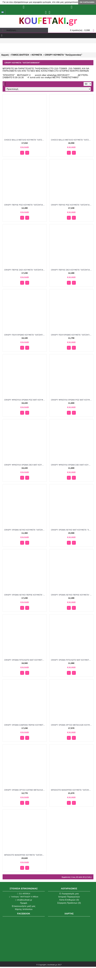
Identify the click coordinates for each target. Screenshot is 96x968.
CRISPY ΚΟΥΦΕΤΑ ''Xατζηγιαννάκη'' (63, 55)
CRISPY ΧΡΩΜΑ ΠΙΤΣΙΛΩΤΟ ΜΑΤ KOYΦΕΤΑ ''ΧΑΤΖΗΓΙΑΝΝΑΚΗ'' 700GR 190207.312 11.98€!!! (72, 660)
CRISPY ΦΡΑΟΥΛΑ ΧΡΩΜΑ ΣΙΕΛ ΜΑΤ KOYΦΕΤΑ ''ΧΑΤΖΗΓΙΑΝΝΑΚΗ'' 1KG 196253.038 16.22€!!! (25, 465)
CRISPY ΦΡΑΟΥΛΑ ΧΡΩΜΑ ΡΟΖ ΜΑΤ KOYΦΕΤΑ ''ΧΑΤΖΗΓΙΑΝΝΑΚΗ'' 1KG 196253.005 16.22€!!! (25, 400)
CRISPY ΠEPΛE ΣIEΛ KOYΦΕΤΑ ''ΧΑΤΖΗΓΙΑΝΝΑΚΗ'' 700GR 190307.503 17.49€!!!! (72, 270)
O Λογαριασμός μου (69, 894)
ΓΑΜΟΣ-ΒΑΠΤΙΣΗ (20, 55)
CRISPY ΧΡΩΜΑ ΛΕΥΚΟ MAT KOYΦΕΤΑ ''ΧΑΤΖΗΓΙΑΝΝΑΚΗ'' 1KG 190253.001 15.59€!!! (72, 530)
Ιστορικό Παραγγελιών (69, 897)
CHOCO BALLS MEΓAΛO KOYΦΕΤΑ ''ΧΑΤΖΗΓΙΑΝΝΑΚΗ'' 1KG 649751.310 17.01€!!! (25, 140)
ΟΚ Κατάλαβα (87, 2)
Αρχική (5, 55)
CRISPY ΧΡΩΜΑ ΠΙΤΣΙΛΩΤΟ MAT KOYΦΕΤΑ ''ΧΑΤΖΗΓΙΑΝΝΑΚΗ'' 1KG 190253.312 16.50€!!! (25, 660)
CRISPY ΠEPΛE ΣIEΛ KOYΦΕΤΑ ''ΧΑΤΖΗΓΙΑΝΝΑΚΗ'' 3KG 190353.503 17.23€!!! (25, 270)
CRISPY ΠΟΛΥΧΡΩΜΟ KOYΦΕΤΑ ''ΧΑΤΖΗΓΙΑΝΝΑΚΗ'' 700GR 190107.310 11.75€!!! (72, 335)
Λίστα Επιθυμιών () (69, 900)
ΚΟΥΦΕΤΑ (37, 55)
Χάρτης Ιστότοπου (24, 909)
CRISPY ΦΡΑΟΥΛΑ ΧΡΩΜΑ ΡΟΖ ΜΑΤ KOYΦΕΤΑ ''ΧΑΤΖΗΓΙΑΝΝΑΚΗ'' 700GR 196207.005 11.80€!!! (72, 400)
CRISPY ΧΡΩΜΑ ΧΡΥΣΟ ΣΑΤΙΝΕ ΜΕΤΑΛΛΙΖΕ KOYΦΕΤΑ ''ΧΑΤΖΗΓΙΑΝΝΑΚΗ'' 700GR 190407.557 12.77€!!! (25, 790)
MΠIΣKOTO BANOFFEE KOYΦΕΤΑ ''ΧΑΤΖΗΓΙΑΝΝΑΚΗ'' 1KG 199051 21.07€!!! (72, 790)
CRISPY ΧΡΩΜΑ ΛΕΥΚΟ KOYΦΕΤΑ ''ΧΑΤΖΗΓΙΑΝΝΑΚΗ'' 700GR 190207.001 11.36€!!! (25, 530)
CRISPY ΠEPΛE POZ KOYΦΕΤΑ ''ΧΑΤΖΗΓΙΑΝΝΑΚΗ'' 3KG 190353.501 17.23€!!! (72, 205)
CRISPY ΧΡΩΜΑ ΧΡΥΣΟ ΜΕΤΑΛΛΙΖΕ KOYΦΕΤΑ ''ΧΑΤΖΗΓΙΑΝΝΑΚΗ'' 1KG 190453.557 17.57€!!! (72, 725)
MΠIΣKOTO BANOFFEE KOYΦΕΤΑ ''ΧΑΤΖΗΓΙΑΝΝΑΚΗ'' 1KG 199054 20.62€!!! (25, 855)
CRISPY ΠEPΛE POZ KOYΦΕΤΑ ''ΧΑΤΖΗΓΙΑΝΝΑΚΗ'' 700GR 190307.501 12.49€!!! (25, 205)
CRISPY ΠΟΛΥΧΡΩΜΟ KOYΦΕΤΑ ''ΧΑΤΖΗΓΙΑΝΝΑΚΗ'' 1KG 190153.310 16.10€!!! (25, 335)
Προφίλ (23, 903)
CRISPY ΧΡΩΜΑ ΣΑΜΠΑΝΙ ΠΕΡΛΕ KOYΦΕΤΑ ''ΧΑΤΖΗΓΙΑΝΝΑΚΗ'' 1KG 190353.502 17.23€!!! (25, 725)
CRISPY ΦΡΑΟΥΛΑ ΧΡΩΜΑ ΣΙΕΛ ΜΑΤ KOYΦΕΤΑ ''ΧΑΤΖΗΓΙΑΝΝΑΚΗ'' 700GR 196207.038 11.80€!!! (72, 465)
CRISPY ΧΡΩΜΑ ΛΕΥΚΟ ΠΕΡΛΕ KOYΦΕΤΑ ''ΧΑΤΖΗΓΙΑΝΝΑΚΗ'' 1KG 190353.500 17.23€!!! (25, 595)
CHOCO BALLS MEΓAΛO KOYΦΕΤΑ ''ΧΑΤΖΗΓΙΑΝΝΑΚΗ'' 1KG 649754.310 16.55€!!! (72, 140)
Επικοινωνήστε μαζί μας (23, 906)
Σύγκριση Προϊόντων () (69, 903)
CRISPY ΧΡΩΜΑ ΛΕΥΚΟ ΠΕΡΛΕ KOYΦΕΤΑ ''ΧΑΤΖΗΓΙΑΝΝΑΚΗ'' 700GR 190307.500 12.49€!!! (72, 595)
